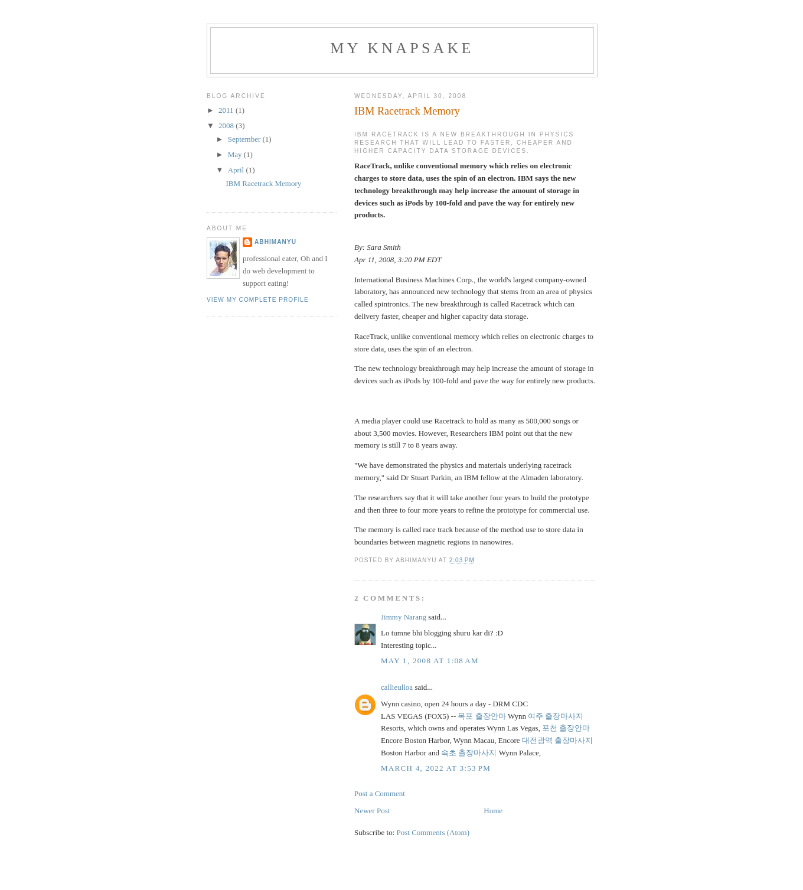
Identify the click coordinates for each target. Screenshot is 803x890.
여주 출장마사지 (555, 716)
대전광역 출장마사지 (557, 740)
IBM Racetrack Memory (263, 183)
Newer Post (372, 810)
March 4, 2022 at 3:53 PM (436, 768)
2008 (227, 125)
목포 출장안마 (481, 716)
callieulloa (397, 687)
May (236, 154)
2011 (227, 110)
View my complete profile (258, 299)
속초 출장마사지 (469, 752)
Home (493, 810)
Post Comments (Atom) (433, 832)
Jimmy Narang (403, 616)
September (245, 139)
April (237, 169)
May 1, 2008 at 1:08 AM (430, 660)
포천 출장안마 (566, 727)
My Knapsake (402, 48)
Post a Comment (379, 793)
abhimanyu (275, 242)
